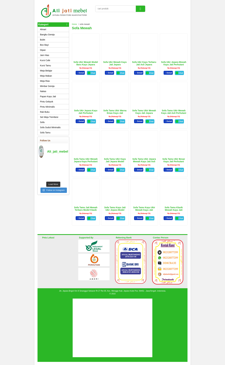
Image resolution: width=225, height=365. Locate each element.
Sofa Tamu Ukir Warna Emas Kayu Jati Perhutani (115, 113)
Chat (91, 73)
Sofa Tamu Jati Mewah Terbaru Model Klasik (85, 208)
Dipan (43, 50)
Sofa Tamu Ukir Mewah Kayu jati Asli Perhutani (173, 111)
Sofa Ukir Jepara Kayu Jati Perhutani (85, 111)
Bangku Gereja (47, 34)
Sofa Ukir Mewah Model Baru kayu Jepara (85, 63)
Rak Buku (45, 112)
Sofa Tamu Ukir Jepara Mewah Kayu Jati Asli (144, 160)
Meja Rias (45, 81)
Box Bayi (44, 45)
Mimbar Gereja (47, 86)
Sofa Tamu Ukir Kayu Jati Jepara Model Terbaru (115, 161)
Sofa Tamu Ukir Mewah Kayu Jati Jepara (144, 111)
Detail (80, 73)
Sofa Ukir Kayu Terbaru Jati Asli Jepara (144, 63)
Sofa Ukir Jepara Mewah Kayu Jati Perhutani (173, 63)
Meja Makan (46, 76)
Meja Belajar (46, 70)
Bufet (42, 39)
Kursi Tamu (45, 65)
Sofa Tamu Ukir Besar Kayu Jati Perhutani (173, 160)
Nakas (43, 91)
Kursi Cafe (45, 60)
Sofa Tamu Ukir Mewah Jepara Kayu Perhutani (86, 160)
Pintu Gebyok (46, 101)
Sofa (42, 122)
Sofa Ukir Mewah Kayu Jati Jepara (115, 63)
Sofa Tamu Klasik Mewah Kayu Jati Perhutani (174, 210)
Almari (43, 29)
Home (74, 24)
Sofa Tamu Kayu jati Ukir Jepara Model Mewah (115, 210)
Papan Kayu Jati (48, 96)
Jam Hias (44, 55)
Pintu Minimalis (47, 107)
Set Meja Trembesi (49, 117)
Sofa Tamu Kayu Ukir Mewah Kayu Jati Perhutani (144, 210)
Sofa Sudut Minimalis (50, 127)
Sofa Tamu (45, 132)
